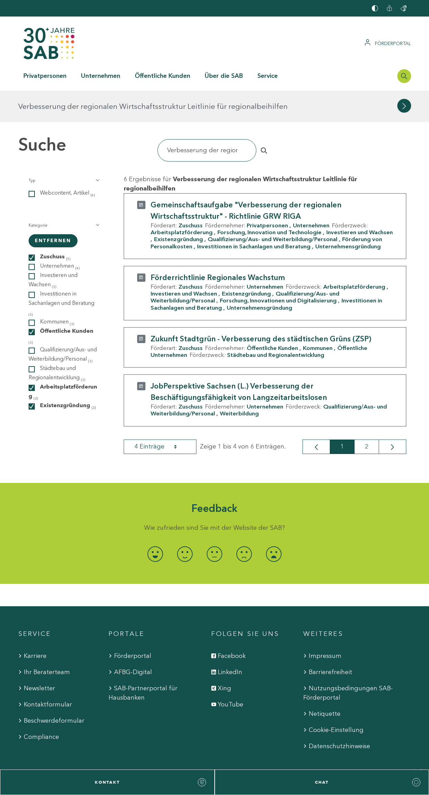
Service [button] (267, 76)
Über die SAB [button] (224, 76)
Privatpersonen (267, 193)
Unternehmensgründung (348, 214)
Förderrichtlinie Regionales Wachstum (218, 246)
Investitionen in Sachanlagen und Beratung (253, 214)
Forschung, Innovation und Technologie (269, 200)
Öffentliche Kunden (272, 316)
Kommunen (318, 316)
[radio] (155, 522)
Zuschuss (190, 193)
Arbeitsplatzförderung (182, 200)
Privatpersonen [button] (45, 76)
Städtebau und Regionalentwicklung (275, 323)
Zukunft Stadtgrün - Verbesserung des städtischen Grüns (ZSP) (261, 307)
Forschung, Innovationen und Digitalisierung (278, 269)
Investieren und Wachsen (184, 262)
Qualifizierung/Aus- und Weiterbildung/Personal (272, 207)
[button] (63, 149)
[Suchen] (207, 119)
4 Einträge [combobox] (161, 415)
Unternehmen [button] (100, 76)
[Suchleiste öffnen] (404, 76)
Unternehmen (311, 193)
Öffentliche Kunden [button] (162, 76)
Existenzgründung (178, 207)
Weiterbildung (239, 382)
